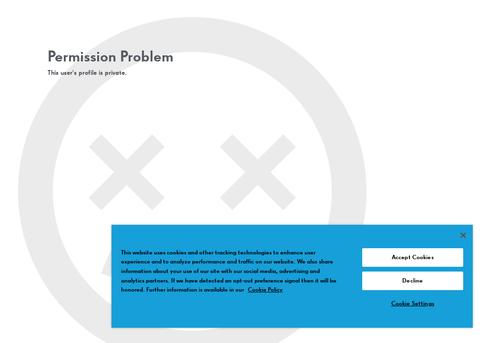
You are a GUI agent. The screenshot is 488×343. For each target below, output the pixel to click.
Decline (412, 281)
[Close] (463, 235)
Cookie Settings (412, 304)
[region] (292, 276)
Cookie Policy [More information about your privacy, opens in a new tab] (265, 290)
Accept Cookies (413, 257)
